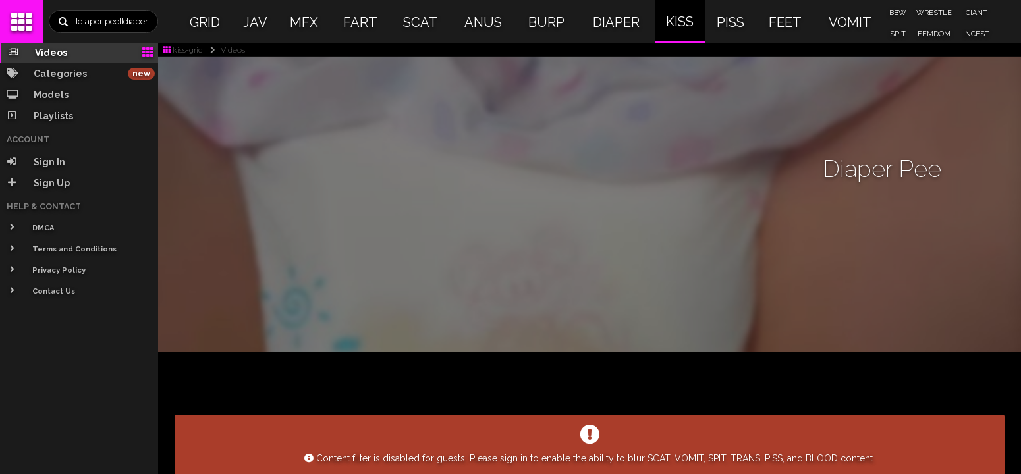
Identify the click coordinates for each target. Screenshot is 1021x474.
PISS (730, 22)
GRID (205, 22)
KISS (680, 22)
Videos (225, 50)
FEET (785, 22)
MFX (304, 22)
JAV (255, 22)
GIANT (976, 13)
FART (360, 22)
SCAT (420, 22)
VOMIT (850, 22)
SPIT (898, 34)
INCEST (976, 34)
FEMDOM (934, 34)
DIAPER (616, 22)
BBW (897, 13)
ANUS (483, 22)
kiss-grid (183, 50)
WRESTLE (934, 13)
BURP (546, 22)
